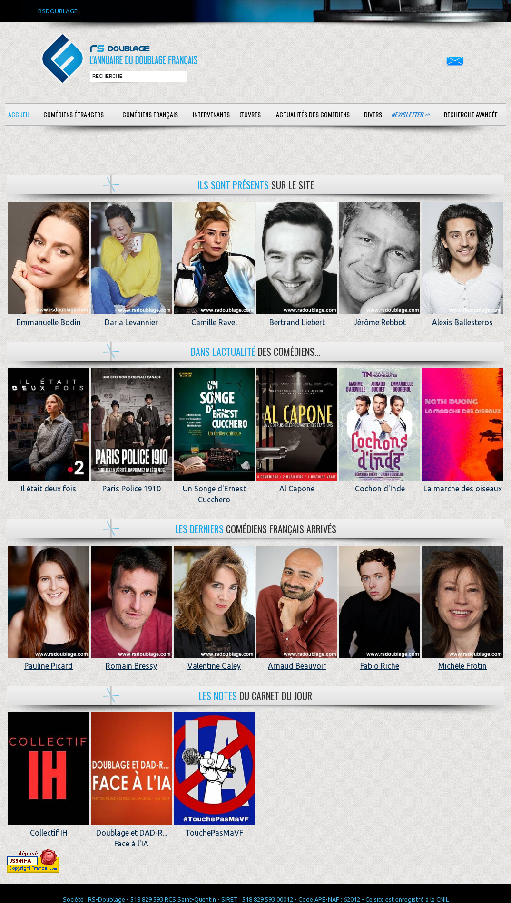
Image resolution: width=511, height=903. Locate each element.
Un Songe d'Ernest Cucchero (214, 489)
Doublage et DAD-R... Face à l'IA (131, 833)
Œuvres (250, 114)
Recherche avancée (471, 114)
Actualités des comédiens (313, 114)
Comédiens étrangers (73, 114)
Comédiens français (150, 114)
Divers (373, 114)
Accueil (19, 114)
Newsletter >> (410, 114)
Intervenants (211, 114)
